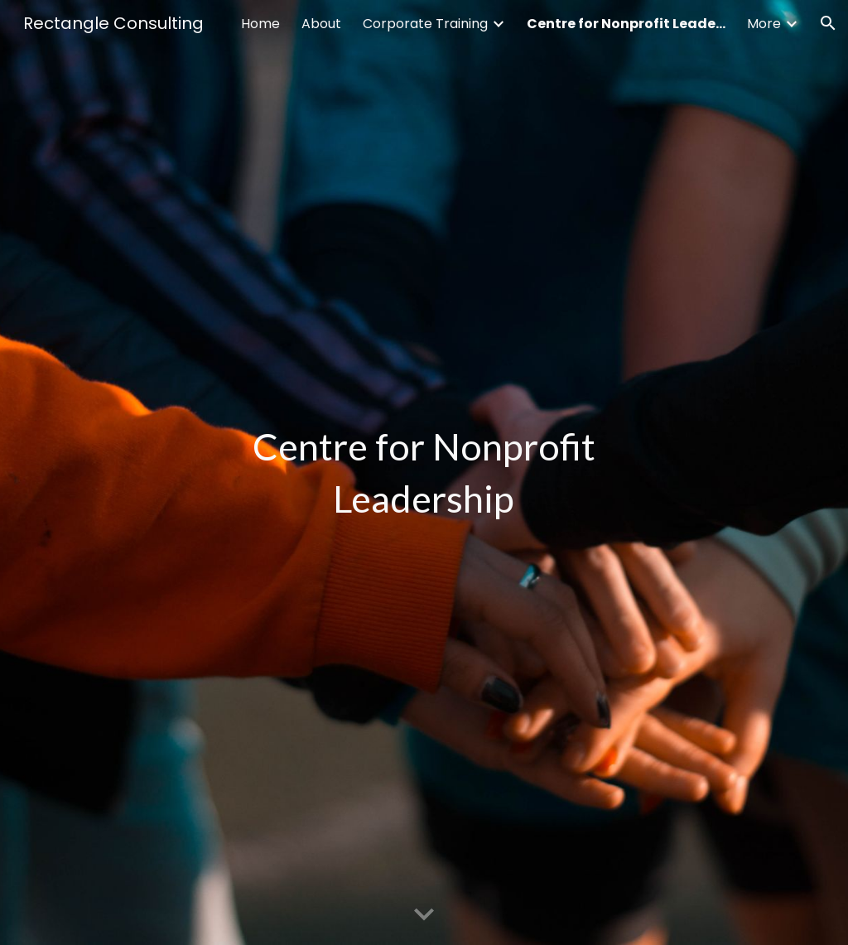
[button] (828, 23)
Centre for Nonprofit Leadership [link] (626, 23)
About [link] (321, 23)
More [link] (764, 23)
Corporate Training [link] (425, 23)
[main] (423, 472)
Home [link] (260, 23)
